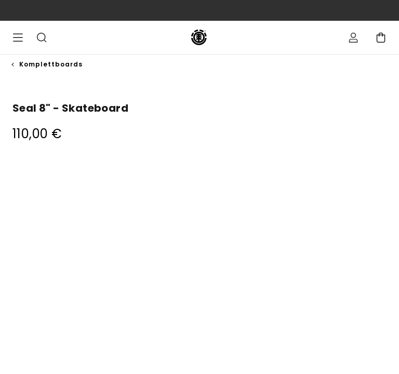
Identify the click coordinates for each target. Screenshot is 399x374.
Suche (41, 37)
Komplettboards (51, 64)
